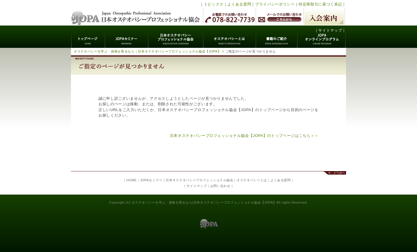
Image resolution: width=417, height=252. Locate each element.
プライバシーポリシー (275, 4)
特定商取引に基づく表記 (320, 4)
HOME (131, 180)
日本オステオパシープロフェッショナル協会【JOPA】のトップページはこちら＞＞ (244, 135)
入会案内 (324, 16)
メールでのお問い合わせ (279, 16)
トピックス (214, 4)
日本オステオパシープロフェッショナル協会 (135, 13)
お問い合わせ (220, 186)
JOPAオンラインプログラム (321, 37)
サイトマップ (330, 30)
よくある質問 (239, 4)
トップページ (88, 37)
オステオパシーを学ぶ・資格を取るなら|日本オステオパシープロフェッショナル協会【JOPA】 (204, 202)
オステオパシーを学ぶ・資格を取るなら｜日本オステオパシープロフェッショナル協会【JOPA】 (147, 51)
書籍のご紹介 (276, 37)
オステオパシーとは (229, 37)
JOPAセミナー (126, 37)
